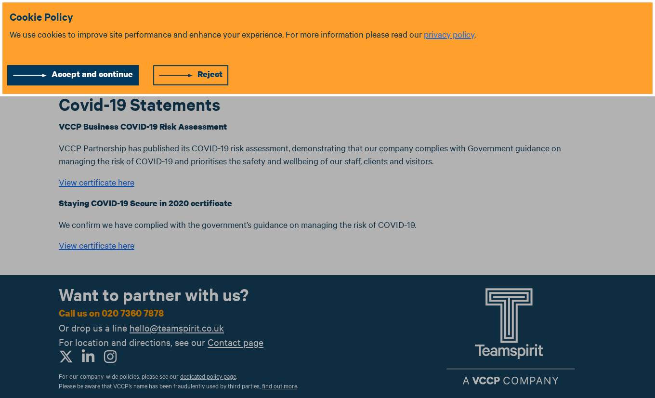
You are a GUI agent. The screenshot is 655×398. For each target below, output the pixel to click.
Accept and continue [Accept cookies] (92, 74)
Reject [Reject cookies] (210, 74)
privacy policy (449, 34)
